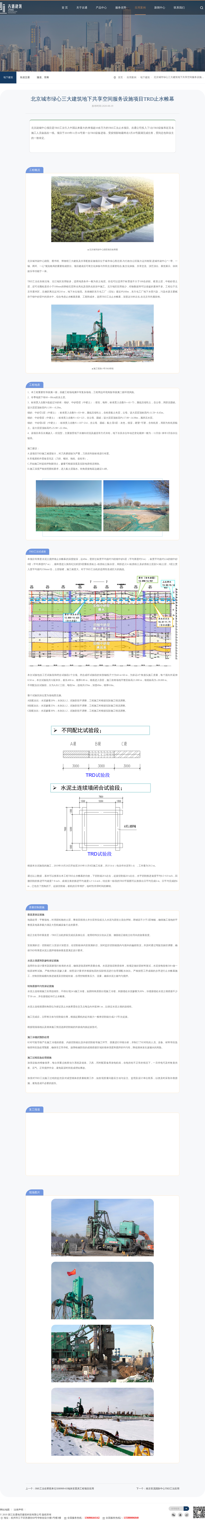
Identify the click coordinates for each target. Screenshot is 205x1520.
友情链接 (175, 1508)
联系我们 (179, 7)
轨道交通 (25, 77)
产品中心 (101, 7)
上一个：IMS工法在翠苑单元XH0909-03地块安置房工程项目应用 (60, 1488)
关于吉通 (81, 7)
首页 (120, 77)
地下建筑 (8, 77)
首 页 (65, 7)
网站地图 (5, 1509)
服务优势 (120, 7)
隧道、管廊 (43, 77)
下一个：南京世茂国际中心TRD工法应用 (157, 1488)
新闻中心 (159, 7)
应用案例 (140, 7)
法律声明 (18, 1509)
